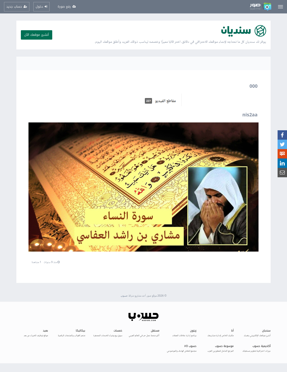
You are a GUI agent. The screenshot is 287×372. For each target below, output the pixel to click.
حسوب (124, 296)
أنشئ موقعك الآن (36, 35)
